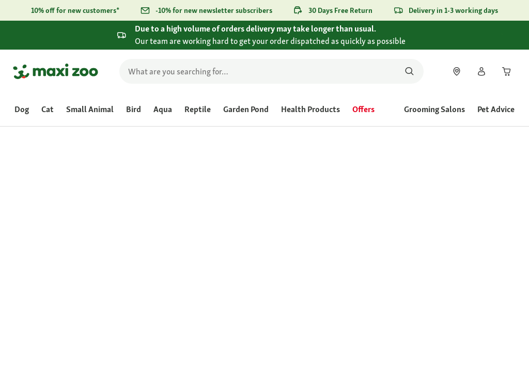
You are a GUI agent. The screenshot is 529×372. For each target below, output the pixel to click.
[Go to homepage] (55, 71)
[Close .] (511, 34)
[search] (271, 71)
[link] (456, 71)
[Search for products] (409, 71)
